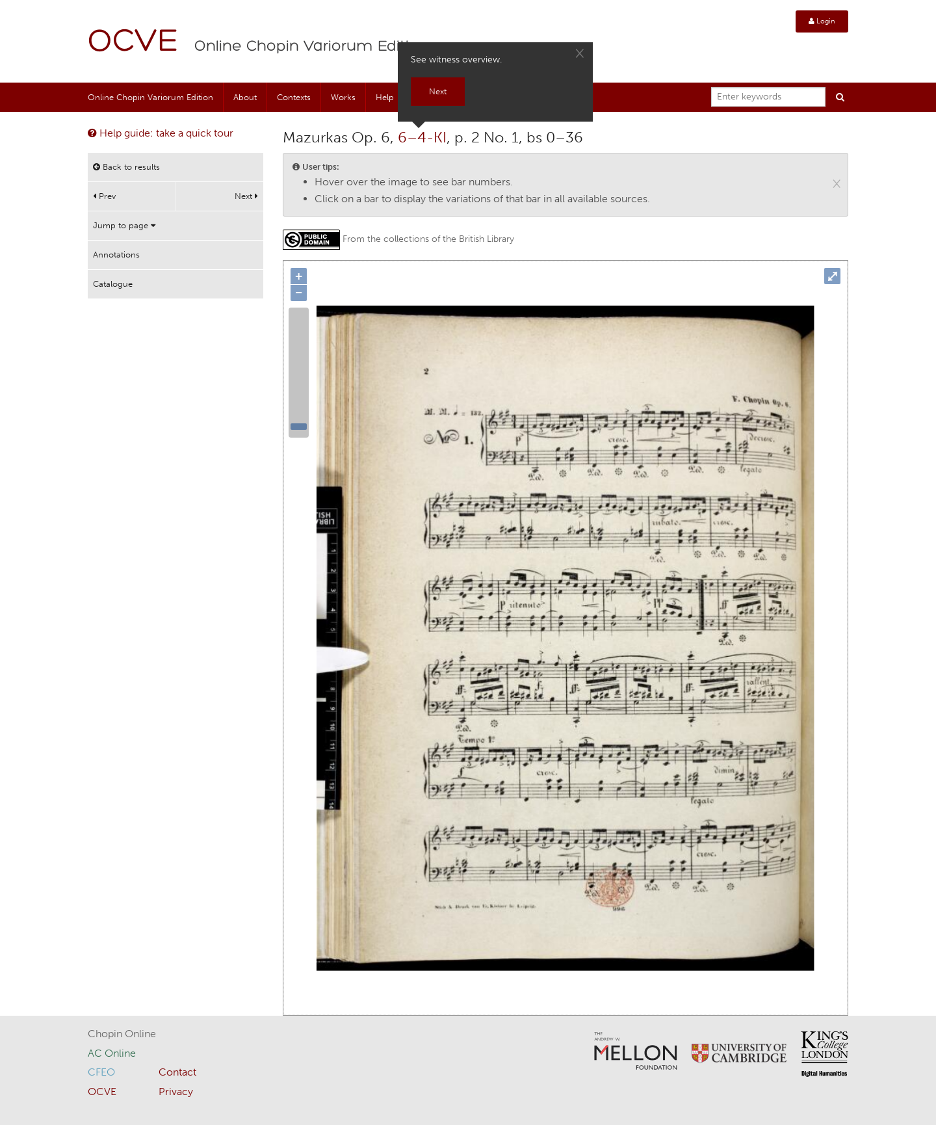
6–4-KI (422, 137)
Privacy (176, 1091)
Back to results (126, 167)
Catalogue (113, 284)
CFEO (101, 1072)
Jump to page (124, 225)
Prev (104, 196)
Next (246, 196)
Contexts (294, 97)
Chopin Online (122, 1033)
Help (385, 97)
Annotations (116, 254)
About (245, 97)
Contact (177, 1072)
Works (343, 97)
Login (822, 21)
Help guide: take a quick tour (160, 133)
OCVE (133, 42)
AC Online (112, 1053)
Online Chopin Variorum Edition (311, 47)
